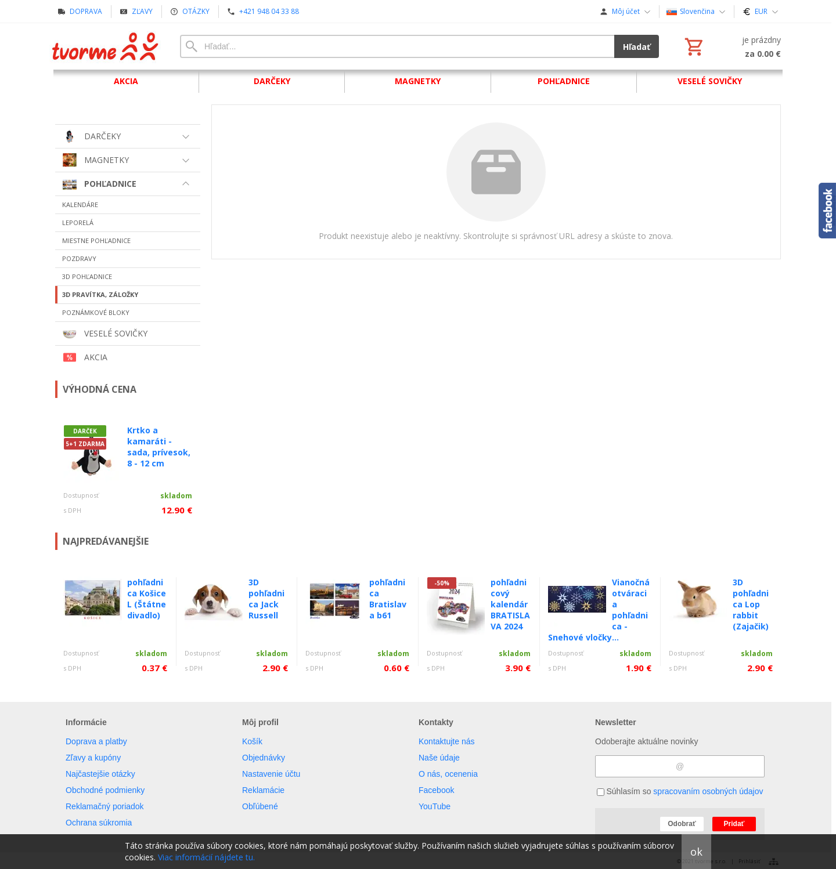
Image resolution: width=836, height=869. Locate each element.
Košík (252, 741)
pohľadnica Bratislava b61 (387, 599)
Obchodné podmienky (105, 790)
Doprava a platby (96, 741)
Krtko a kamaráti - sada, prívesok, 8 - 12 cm (158, 447)
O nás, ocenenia (448, 774)
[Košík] (731, 46)
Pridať (734, 824)
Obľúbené (260, 806)
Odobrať (682, 824)
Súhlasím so (680, 791)
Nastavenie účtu (271, 774)
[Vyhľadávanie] (397, 46)
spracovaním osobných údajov (708, 791)
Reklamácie (263, 790)
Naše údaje (439, 757)
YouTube (435, 806)
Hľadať (636, 46)
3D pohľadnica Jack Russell (266, 599)
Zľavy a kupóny (93, 757)
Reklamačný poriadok (105, 806)
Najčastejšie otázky (100, 774)
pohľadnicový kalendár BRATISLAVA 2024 (510, 604)
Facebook (436, 790)
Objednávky (263, 757)
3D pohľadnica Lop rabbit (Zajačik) (751, 604)
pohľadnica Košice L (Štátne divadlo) (146, 599)
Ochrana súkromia (99, 822)
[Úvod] (106, 46)
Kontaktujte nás (447, 741)
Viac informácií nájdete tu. (206, 857)
